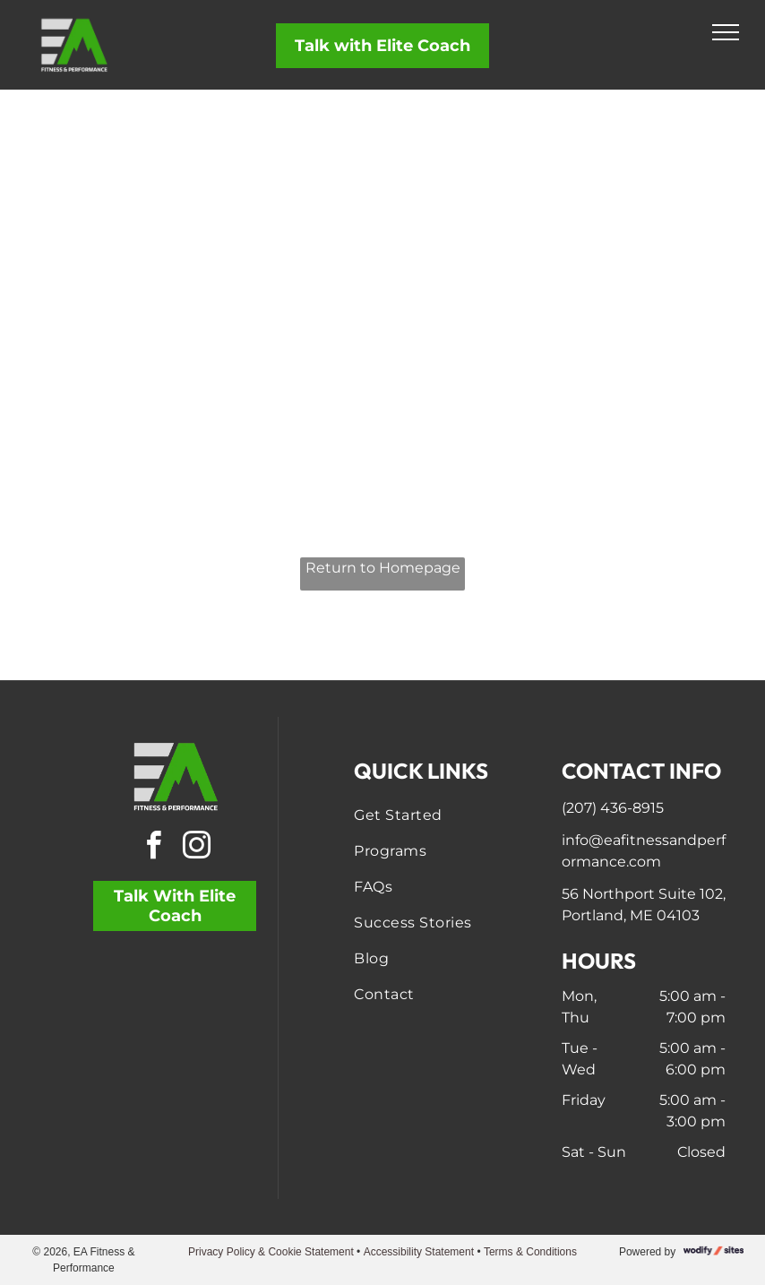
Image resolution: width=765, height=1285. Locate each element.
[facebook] (153, 848)
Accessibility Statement (419, 1252)
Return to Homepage (382, 567)
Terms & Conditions (530, 1252)
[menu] (725, 32)
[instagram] (196, 848)
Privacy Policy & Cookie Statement (271, 1252)
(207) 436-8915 (613, 807)
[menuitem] (436, 815)
